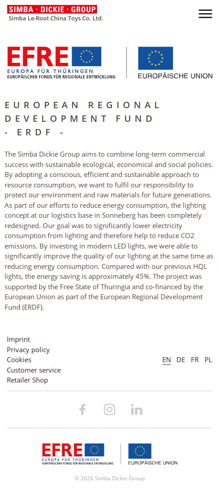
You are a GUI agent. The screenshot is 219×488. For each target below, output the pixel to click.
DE (180, 359)
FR (195, 359)
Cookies (19, 359)
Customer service (34, 369)
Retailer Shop (27, 379)
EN (166, 359)
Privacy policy (28, 349)
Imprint (18, 339)
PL (208, 359)
